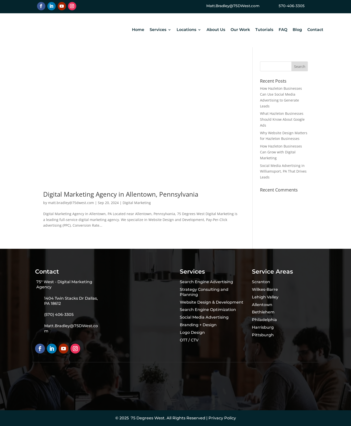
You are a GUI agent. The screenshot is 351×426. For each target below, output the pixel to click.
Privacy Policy (222, 418)
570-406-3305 (292, 5)
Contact (315, 30)
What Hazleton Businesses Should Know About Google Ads (282, 119)
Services (158, 30)
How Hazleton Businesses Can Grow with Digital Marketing (281, 152)
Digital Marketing (137, 202)
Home (138, 30)
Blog (297, 30)
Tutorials (264, 30)
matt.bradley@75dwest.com (71, 202)
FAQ (283, 30)
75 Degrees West (148, 418)
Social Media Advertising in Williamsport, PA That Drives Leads (283, 171)
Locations (186, 30)
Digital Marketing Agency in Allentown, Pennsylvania (120, 194)
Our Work (240, 30)
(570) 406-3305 (59, 314)
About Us (216, 30)
